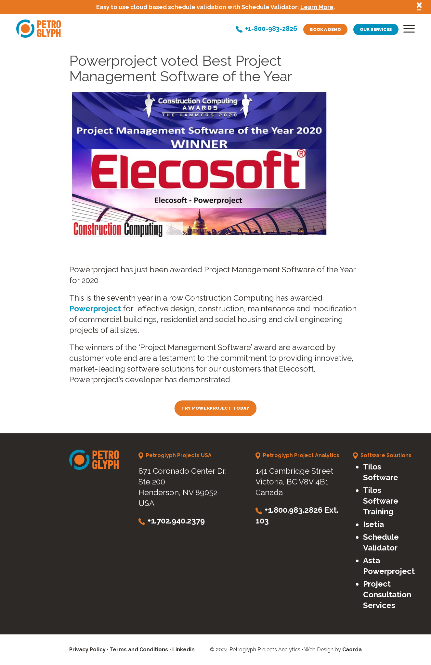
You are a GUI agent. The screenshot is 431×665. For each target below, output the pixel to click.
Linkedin (183, 649)
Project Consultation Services (387, 594)
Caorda (352, 649)
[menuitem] (407, 30)
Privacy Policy (87, 649)
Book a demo (325, 29)
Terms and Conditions (139, 649)
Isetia (373, 524)
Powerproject (95, 308)
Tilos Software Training (380, 500)
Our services (376, 29)
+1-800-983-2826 (271, 29)
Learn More (316, 7)
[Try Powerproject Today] (215, 408)
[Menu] (407, 30)
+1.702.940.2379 (176, 520)
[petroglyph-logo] (38, 29)
